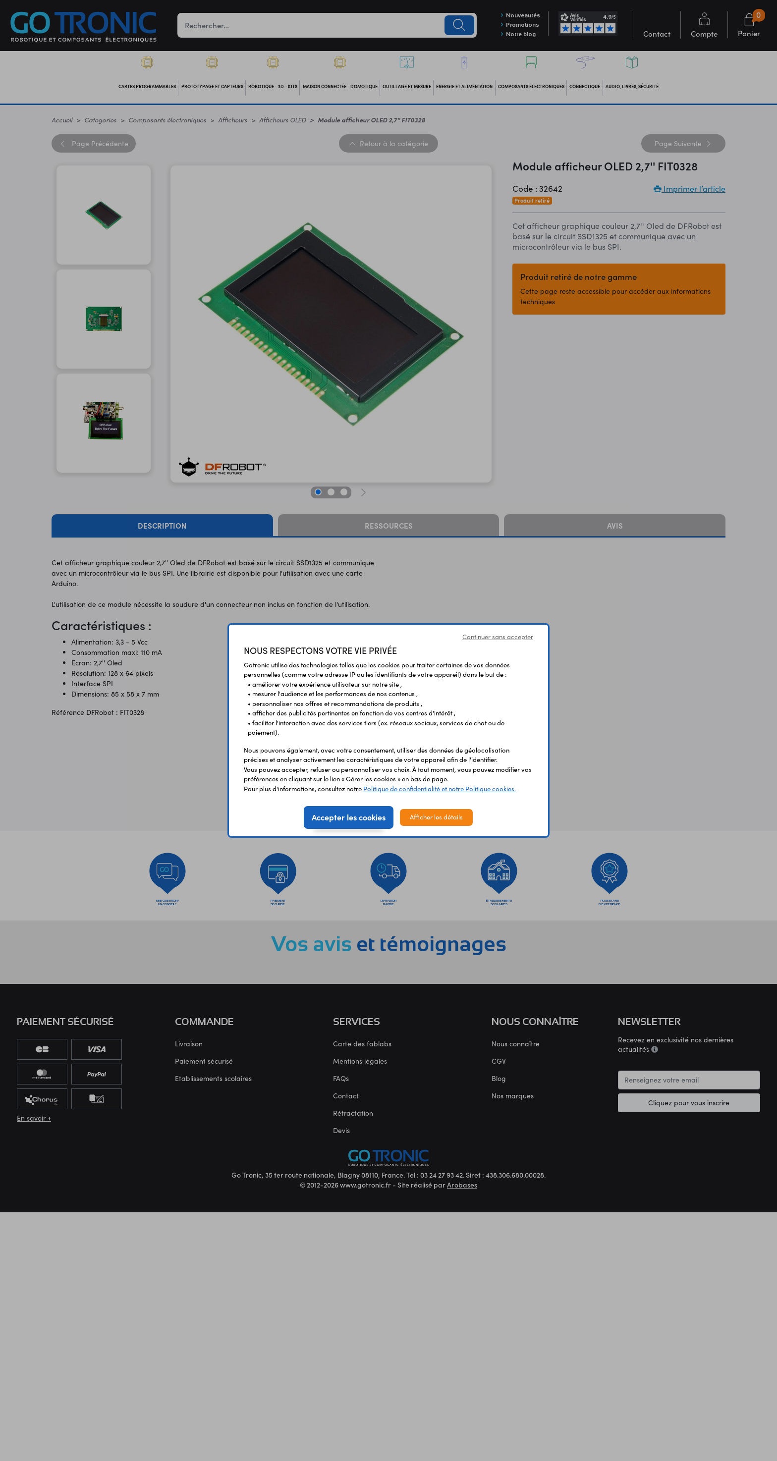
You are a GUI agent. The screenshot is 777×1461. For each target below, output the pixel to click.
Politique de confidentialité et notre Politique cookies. (439, 788)
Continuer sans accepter (497, 636)
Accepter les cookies (349, 817)
